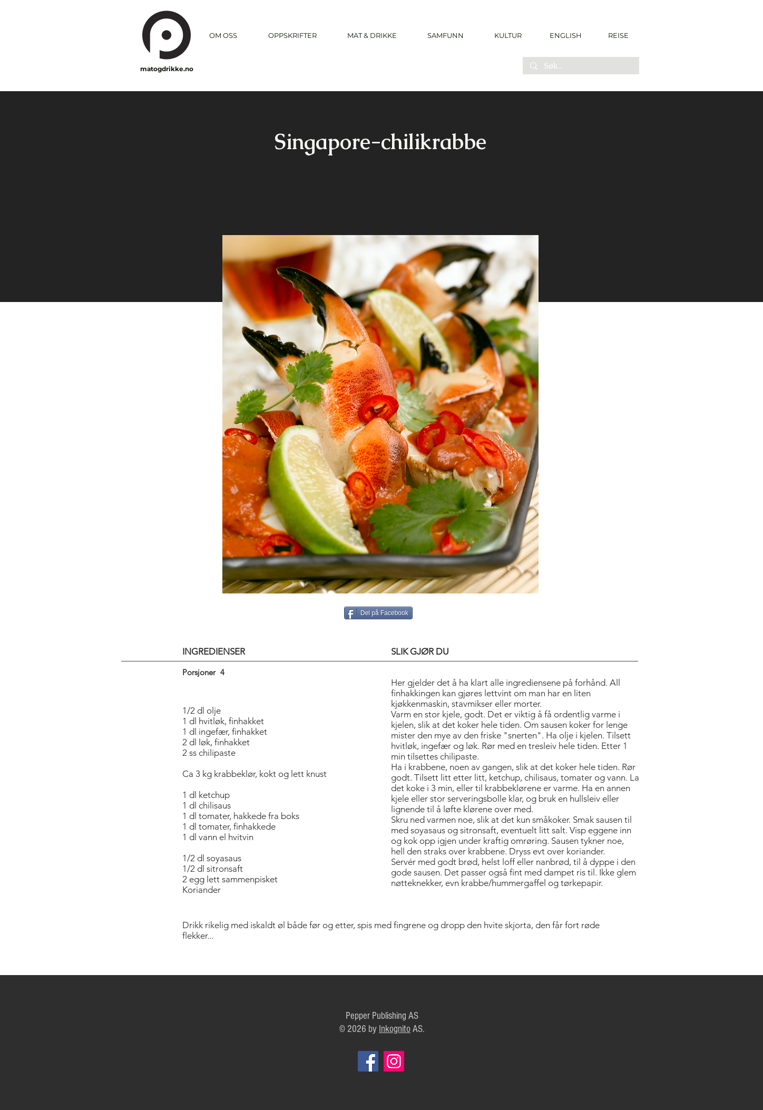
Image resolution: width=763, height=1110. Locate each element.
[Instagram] (394, 1061)
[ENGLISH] (565, 35)
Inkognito (394, 1029)
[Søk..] (580, 66)
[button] (292, 35)
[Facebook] (368, 1061)
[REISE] (615, 35)
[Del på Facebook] (378, 613)
